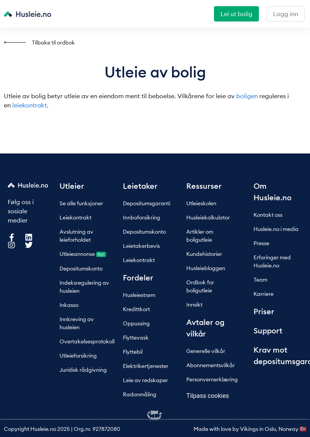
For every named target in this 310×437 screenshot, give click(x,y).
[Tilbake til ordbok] (15, 42)
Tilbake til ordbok (53, 42)
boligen (247, 96)
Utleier (72, 186)
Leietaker (140, 186)
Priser (264, 311)
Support (268, 330)
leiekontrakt (29, 105)
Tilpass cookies (207, 395)
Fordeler (138, 277)
